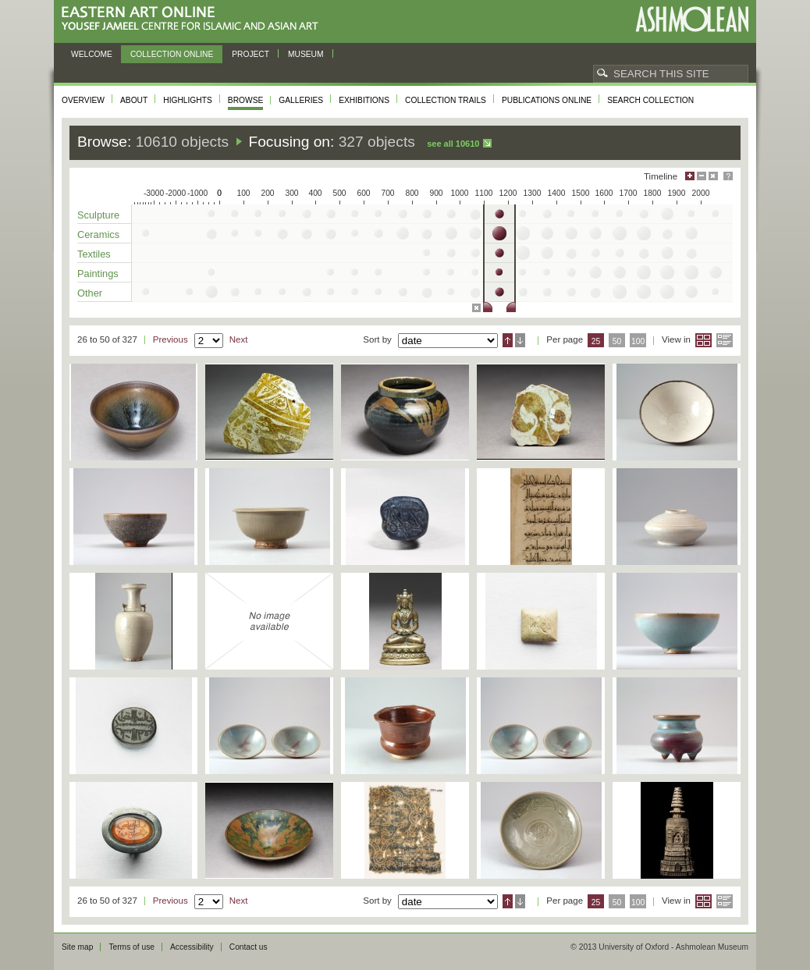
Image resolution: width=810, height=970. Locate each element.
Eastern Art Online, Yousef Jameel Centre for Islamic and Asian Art (194, 19)
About (133, 100)
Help (728, 176)
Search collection (650, 100)
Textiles (94, 254)
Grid (703, 340)
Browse (246, 100)
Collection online (171, 54)
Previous (170, 339)
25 (596, 341)
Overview (83, 100)
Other (89, 293)
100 (638, 341)
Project (250, 54)
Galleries (301, 100)
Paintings (98, 273)
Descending (520, 340)
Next (238, 339)
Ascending (508, 340)
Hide (713, 176)
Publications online (547, 100)
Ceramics (98, 234)
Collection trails (445, 100)
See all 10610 (453, 143)
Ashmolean (691, 19)
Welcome (91, 54)
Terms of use (131, 947)
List (724, 340)
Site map (77, 947)
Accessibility (192, 947)
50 (617, 341)
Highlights (187, 100)
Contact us (248, 947)
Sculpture (98, 215)
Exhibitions (364, 100)
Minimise (701, 176)
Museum (306, 54)
